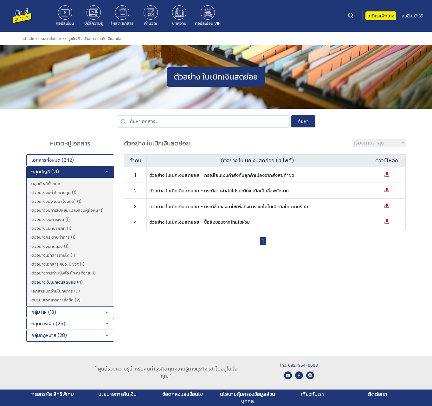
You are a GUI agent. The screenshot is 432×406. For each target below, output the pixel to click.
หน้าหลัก (28, 38)
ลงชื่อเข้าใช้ (412, 16)
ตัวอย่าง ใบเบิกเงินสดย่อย (104, 38)
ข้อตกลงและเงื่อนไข (182, 394)
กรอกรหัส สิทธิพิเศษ (52, 394)
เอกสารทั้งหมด (49, 38)
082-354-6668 (303, 365)
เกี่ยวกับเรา (312, 394)
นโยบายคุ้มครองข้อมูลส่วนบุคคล (247, 397)
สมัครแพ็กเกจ (380, 16)
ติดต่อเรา (377, 394)
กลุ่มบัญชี (72, 38)
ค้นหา (303, 121)
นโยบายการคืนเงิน (117, 394)
